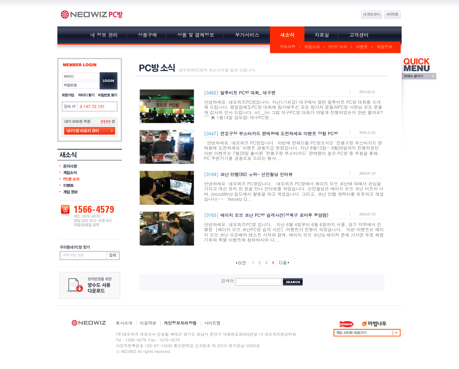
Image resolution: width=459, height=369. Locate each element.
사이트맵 (212, 323)
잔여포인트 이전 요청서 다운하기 (90, 285)
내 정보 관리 (104, 34)
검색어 (227, 280)
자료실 (321, 34)
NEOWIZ (89, 324)
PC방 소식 (337, 46)
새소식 (287, 34)
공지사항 (287, 46)
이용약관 (148, 323)
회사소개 (124, 323)
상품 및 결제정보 (195, 34)
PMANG (346, 324)
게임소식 (312, 46)
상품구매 (147, 34)
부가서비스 (247, 34)
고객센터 (359, 34)
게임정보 (385, 46)
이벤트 (362, 46)
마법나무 (374, 324)
